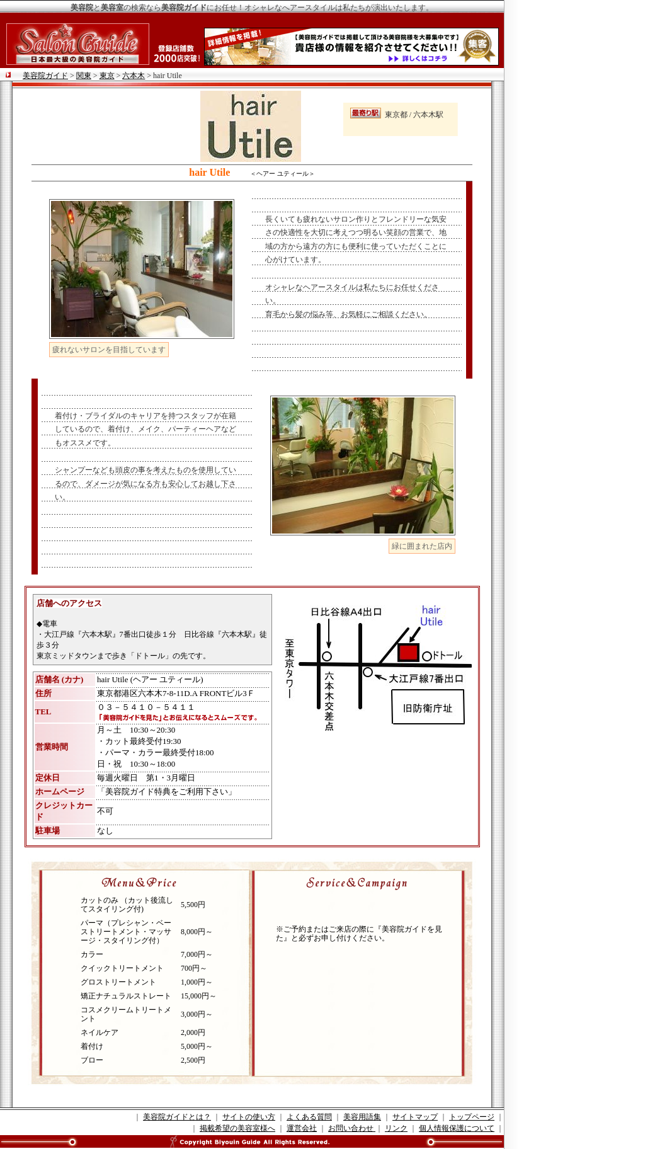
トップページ (471, 1116)
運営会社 (302, 1128)
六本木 (133, 75)
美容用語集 (362, 1116)
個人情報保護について (456, 1128)
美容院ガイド (45, 75)
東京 (107, 75)
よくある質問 (309, 1116)
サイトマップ (415, 1116)
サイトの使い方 (248, 1116)
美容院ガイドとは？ (177, 1116)
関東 (83, 75)
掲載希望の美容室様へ (237, 1128)
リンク (396, 1128)
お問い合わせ (351, 1128)
